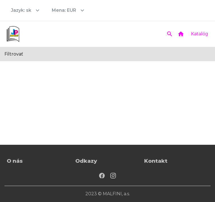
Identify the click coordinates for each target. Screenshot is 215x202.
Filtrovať (13, 54)
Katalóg (199, 33)
